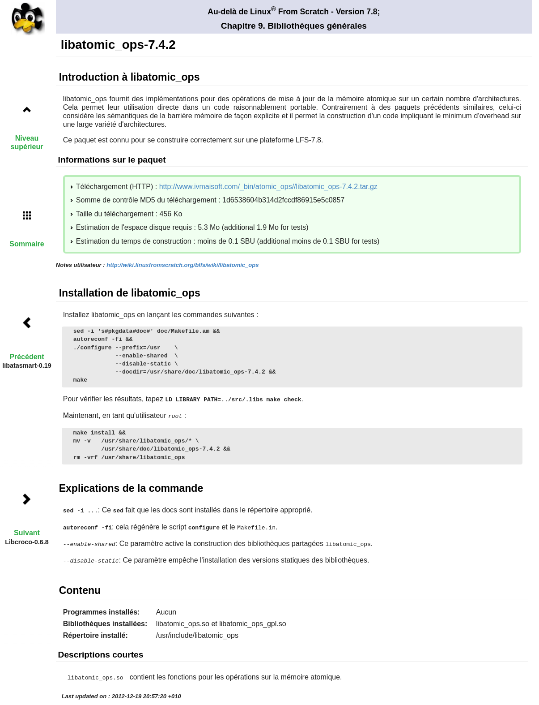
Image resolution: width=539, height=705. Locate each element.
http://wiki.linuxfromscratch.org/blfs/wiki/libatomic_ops (182, 265)
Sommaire (26, 244)
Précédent (26, 357)
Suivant (27, 533)
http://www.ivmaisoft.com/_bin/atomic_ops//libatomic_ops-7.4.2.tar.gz (268, 186)
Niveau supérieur (27, 142)
